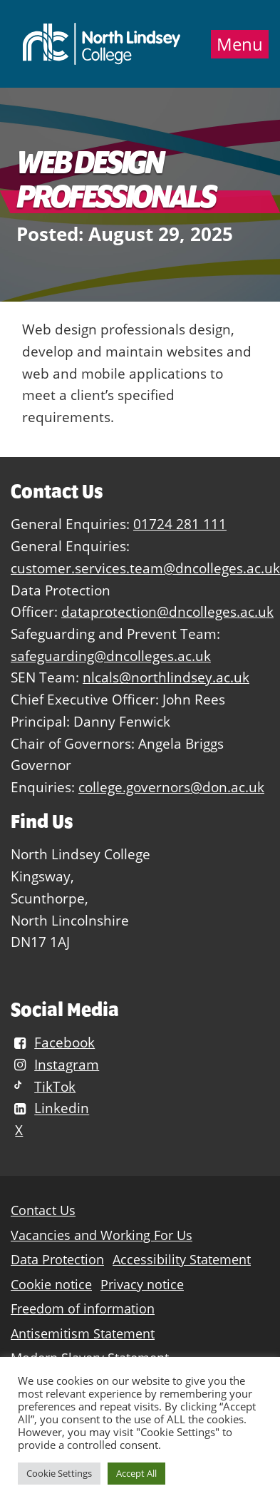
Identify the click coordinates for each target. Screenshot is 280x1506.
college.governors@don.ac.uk (171, 787)
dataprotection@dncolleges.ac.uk (167, 611)
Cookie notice (51, 1284)
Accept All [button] (136, 1473)
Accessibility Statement (182, 1259)
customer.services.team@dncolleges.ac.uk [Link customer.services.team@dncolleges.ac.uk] (145, 568)
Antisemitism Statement (83, 1334)
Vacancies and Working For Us (101, 1235)
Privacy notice (142, 1284)
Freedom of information (83, 1309)
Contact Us (43, 1210)
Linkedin (50, 1108)
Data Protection (57, 1259)
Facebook (53, 1042)
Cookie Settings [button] (59, 1473)
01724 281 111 (180, 524)
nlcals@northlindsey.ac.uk (166, 677)
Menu (240, 44)
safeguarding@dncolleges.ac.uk (111, 656)
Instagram (55, 1064)
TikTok (43, 1086)
